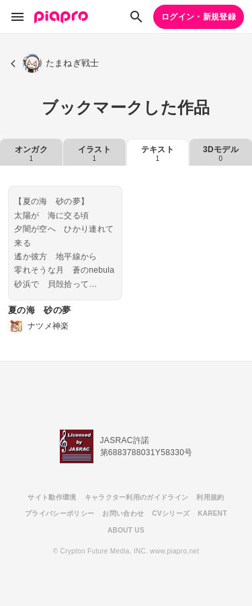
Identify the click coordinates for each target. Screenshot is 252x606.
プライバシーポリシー (59, 513)
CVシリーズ (171, 513)
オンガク (31, 153)
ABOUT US (126, 530)
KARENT (212, 513)
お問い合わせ (123, 513)
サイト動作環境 (52, 497)
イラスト (94, 153)
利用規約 (210, 497)
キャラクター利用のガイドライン (137, 497)
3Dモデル (221, 153)
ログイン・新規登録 (198, 17)
